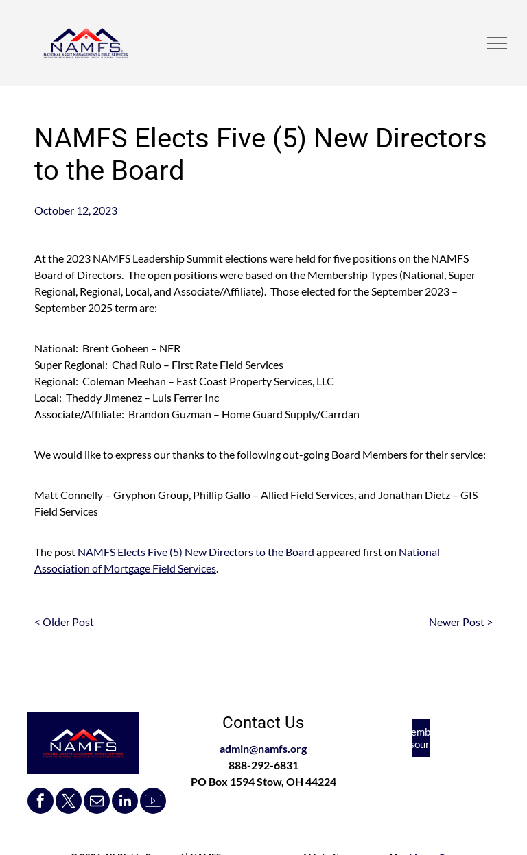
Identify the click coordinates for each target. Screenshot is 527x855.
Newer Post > (461, 621)
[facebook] (40, 802)
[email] (97, 802)
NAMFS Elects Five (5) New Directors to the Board (196, 551)
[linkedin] (125, 802)
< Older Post (64, 621)
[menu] (497, 43)
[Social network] (153, 802)
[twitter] (69, 802)
